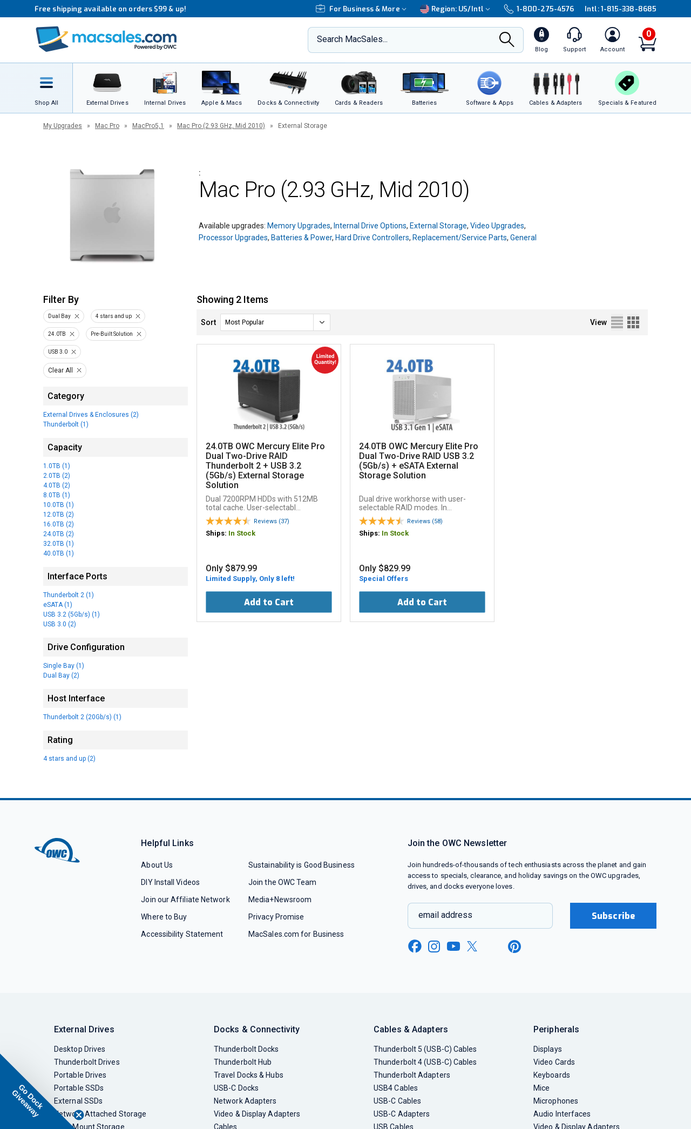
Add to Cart (269, 602)
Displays (547, 1049)
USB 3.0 (57, 352)
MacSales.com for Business (296, 934)
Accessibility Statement (182, 934)
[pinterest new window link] (514, 946)
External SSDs (78, 1101)
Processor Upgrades (233, 237)
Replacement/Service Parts (459, 237)
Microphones (555, 1101)
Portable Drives (80, 1075)
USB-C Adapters (402, 1114)
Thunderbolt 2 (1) (68, 595)
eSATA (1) (57, 605)
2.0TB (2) (56, 475)
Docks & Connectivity (257, 1029)
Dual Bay (59, 316)
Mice (541, 1088)
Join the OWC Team (282, 882)
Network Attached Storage (100, 1114)
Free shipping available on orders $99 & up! (110, 8)
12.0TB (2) (58, 514)
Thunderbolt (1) (66, 424)
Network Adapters (245, 1101)
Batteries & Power (301, 237)
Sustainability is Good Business (301, 865)
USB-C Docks (236, 1088)
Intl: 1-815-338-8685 (620, 8)
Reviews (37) (271, 521)
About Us (157, 865)
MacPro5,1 (148, 126)
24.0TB (57, 334)
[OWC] (106, 40)
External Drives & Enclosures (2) (91, 414)
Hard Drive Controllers (372, 237)
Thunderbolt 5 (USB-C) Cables (425, 1049)
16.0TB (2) (58, 524)
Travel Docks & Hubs (248, 1075)
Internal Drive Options (370, 225)
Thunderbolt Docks (246, 1049)
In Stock (241, 533)
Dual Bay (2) (61, 675)
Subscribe (613, 916)
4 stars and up (114, 316)
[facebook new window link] (415, 946)
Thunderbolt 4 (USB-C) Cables (425, 1062)
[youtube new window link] (453, 946)
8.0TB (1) (56, 495)
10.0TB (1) (58, 505)
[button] (38, 1091)
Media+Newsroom (279, 899)
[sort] (275, 322)
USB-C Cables (397, 1101)
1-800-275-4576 (539, 9)
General (523, 237)
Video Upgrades (497, 225)
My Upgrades (62, 126)
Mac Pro (107, 126)
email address (445, 915)
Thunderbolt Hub (243, 1062)
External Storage (438, 225)
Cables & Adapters (411, 1029)
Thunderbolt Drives (87, 1062)
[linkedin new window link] (494, 946)
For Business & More (362, 9)
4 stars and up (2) (69, 758)
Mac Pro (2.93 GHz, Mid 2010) (221, 126)
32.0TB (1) (58, 543)
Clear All (60, 370)
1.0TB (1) (56, 466)
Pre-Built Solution (112, 334)
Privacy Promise (276, 916)
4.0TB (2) (56, 485)
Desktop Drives (79, 1049)
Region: (456, 9)
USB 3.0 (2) (59, 624)
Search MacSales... (352, 39)
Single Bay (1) (63, 666)
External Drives (84, 1029)
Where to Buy (164, 916)
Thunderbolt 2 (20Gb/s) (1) (82, 717)
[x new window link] (474, 946)
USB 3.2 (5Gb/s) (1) (71, 614)
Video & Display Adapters (257, 1114)
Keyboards (551, 1075)
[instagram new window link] (434, 946)
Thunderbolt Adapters (412, 1075)
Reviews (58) (425, 521)
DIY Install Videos (170, 882)
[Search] (507, 40)
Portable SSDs (79, 1088)
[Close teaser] (78, 1115)
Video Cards (554, 1062)
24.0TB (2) (58, 534)
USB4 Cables (396, 1088)
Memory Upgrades (298, 225)
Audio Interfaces (562, 1114)
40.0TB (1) (58, 553)
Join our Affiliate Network (185, 899)
